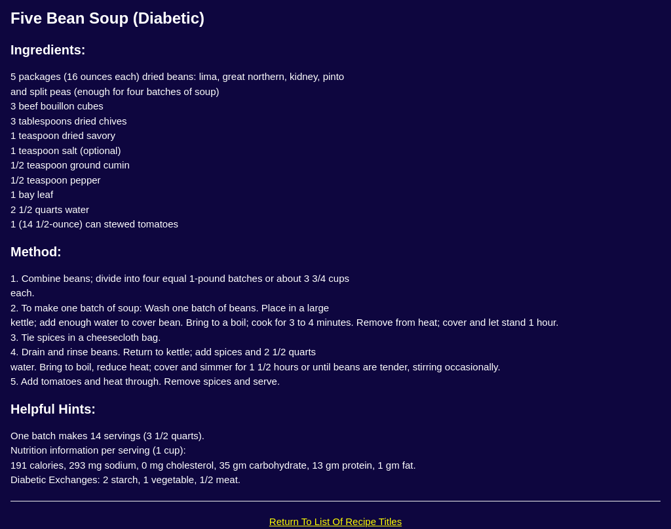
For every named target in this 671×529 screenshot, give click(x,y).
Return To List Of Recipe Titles (335, 521)
